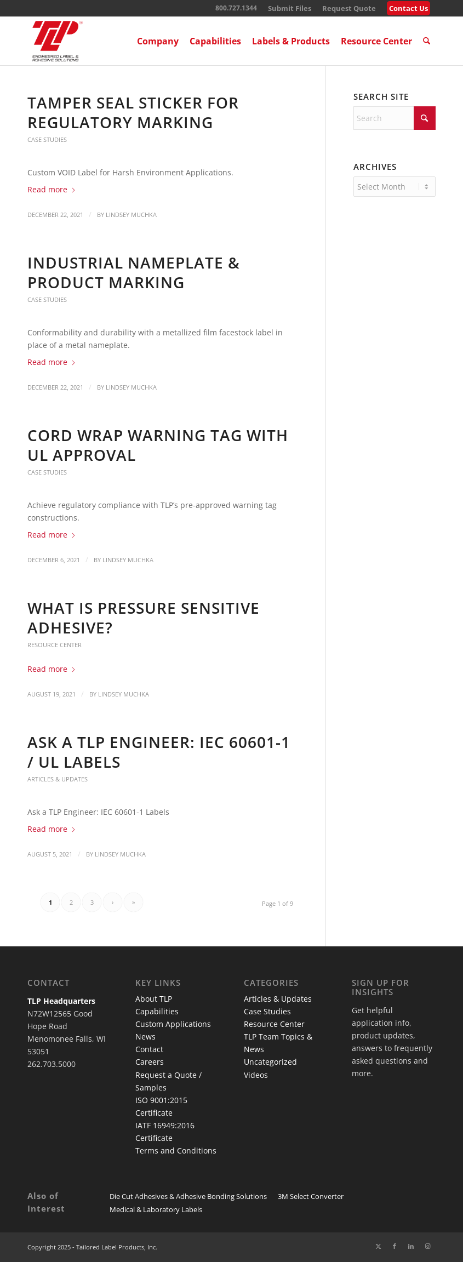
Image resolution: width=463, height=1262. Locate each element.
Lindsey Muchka (131, 214)
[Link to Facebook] (394, 1246)
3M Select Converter (311, 1196)
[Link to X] (378, 1246)
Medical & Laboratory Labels (156, 1209)
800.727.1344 (236, 8)
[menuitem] (289, 8)
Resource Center (54, 645)
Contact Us (408, 8)
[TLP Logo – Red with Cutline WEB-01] (57, 41)
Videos (256, 1075)
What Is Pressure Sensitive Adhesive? (143, 617)
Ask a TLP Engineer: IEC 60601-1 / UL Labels (158, 752)
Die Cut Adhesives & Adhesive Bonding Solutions (188, 1196)
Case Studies (47, 139)
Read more (51, 189)
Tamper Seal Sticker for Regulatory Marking (133, 112)
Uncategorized (270, 1062)
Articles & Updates (57, 779)
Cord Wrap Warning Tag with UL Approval (157, 445)
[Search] (427, 41)
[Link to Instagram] (427, 1246)
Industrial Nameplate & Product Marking (133, 272)
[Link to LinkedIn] (411, 1246)
